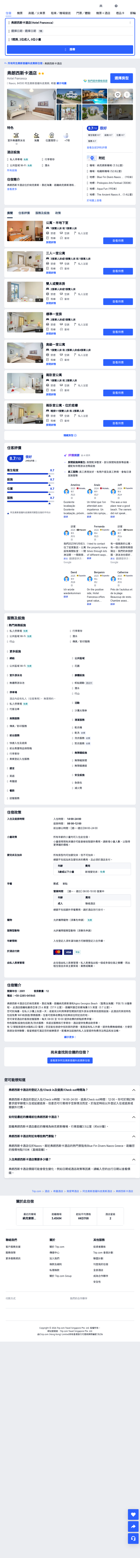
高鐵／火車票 (36, 13)
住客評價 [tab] (24, 213)
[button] (108, 6)
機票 (20, 13)
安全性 (97, 1281)
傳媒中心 (54, 1252)
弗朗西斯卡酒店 (22, 73)
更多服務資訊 (13, 1258)
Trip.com (36, 1191)
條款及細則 (55, 1264)
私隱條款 (54, 1270)
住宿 (8, 13)
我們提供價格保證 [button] (97, 80)
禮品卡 (120, 13)
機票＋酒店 (103, 13)
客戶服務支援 (13, 1246)
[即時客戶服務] (133, 1538)
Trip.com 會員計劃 (103, 1252)
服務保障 (11, 1252)
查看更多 (12, 189)
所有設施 (12, 170)
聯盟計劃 (98, 1258)
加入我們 (54, 1258)
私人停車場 (16, 630)
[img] (31, 104)
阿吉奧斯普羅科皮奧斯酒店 (97, 1191)
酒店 (47, 1191)
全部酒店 (98, 1270)
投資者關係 (99, 1246)
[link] (101, 6)
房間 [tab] (10, 213)
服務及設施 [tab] (42, 213)
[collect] (133, 1514)
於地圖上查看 (94, 200)
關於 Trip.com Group (60, 1276)
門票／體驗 (83, 13)
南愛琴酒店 (73, 1191)
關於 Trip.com (56, 1246)
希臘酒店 (58, 1191)
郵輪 (133, 13)
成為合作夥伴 (100, 1276)
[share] (133, 1526)
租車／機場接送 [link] (61, 13)
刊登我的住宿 (100, 1264)
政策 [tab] (58, 213)
